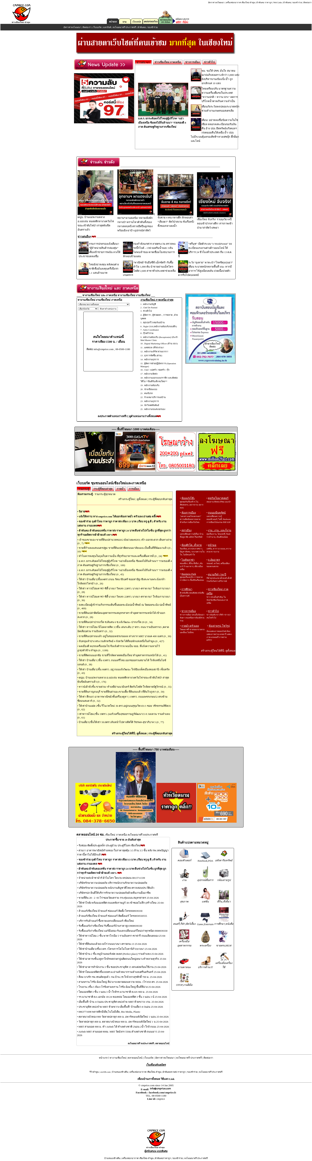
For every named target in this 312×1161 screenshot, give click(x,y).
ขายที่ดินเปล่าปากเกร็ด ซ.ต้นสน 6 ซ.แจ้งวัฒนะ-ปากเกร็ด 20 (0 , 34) (116, 622)
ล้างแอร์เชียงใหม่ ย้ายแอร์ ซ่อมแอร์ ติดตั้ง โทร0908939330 (110, 910)
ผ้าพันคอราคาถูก (163, 1158)
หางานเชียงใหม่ (118, 1057)
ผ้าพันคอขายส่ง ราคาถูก (174, 1072)
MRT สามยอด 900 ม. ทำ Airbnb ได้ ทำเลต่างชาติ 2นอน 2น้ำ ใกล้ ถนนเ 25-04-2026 (124, 1026)
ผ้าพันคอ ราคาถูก (264, 2)
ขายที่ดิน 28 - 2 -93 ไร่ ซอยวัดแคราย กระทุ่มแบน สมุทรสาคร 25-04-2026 (119, 897)
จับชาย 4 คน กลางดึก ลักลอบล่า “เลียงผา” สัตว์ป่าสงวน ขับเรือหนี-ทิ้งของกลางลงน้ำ (176, 220)
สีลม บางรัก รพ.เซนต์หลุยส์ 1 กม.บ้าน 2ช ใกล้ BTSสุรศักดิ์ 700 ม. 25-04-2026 (120, 976)
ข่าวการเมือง (192, 62)
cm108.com (105, 1072)
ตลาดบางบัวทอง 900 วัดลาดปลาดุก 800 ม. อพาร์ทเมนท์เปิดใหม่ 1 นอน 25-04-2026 (124, 1016)
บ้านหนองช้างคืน (120, 1072)
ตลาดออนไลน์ (162, 1043)
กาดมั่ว (121, 488)
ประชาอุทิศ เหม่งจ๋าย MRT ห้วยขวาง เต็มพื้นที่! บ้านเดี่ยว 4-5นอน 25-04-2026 (121, 1006)
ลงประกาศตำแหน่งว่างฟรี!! (113, 416)
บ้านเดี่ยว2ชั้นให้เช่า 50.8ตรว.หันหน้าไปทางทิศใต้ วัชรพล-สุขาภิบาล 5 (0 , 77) (121, 722)
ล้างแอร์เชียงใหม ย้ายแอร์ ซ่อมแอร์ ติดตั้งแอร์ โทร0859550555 (113, 915)
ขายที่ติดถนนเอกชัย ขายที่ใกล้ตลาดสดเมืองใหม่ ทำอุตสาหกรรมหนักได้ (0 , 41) (123, 655)
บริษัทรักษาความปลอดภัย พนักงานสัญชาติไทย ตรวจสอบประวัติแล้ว (116, 887)
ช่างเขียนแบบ (150, 389)
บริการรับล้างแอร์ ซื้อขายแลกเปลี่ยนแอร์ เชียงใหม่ (106, 920)
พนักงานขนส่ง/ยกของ (154, 409)
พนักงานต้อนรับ (151, 385)
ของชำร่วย (297, 2)
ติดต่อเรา (307, 2)
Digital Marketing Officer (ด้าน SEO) (161, 343)
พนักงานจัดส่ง (150, 374)
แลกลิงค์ (107, 27)
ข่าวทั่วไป (209, 62)
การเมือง (134, 488)
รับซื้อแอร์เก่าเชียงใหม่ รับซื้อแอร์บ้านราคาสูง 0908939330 (110, 925)
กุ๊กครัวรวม (148, 333)
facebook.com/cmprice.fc (162, 1092)
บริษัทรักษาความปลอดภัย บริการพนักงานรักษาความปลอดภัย (113, 882)
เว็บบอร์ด (97, 27)
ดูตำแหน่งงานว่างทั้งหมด (143, 416)
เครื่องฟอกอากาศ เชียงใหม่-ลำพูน (240, 2)
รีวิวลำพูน (94, 1072)
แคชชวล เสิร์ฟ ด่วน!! (154, 347)
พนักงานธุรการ (151, 359)
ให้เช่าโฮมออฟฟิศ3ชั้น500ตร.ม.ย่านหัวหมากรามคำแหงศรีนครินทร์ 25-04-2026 (122, 971)
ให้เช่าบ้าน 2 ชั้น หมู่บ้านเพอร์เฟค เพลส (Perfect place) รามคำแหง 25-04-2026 (121, 953)
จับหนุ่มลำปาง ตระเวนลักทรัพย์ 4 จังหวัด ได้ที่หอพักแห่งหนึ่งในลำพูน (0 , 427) (121, 641)
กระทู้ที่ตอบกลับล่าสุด (160, 499)
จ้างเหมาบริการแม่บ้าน (155, 397)
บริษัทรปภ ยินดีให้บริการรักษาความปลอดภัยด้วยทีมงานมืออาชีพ (115, 892)
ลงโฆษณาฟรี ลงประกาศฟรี (141, 1043)
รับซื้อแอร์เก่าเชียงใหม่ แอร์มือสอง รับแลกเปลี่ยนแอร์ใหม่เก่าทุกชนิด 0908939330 (123, 930)
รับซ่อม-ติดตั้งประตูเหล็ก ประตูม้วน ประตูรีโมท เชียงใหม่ (110, 845)
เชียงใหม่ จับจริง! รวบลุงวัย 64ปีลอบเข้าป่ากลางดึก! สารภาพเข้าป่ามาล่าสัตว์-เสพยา (215, 222)
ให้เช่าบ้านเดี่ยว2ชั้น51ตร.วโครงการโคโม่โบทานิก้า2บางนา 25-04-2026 (118, 948)
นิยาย (82, 511)
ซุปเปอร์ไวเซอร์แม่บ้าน (154, 322)
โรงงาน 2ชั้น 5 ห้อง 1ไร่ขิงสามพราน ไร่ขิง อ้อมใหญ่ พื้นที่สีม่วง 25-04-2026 (119, 986)
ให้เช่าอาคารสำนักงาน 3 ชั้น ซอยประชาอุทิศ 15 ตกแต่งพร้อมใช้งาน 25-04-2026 (122, 966)
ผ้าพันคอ (287, 2)
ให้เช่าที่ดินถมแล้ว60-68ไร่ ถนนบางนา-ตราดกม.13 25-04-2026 (113, 943)
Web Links (277, 2)
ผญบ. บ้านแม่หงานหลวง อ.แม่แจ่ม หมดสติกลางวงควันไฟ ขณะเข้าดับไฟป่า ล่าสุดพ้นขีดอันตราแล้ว (96, 222)
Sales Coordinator (151, 330)
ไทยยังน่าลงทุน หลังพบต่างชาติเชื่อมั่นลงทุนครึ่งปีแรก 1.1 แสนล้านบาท (104, 268)
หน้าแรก (103, 1057)
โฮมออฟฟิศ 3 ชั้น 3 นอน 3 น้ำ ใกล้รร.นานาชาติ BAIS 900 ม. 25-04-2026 (118, 991)
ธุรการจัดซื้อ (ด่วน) (153, 355)
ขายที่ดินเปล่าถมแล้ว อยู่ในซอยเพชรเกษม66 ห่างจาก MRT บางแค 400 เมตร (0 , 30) (125, 636)
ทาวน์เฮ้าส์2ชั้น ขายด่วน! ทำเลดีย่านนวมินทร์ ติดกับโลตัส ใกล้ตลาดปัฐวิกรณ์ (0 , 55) (125, 686)
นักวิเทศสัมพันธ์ (151, 405)
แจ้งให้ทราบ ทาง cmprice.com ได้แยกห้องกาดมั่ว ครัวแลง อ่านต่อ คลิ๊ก (118, 516)
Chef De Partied (150, 307)
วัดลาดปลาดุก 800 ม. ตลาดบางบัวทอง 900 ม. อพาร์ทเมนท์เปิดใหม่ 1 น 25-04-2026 (123, 1021)
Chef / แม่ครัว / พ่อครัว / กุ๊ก (157, 370)
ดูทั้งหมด (142, 499)
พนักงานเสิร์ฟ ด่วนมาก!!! (156, 351)
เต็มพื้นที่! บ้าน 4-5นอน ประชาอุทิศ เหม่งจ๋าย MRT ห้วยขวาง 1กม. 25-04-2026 (121, 1001)
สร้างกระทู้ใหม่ (126, 499)
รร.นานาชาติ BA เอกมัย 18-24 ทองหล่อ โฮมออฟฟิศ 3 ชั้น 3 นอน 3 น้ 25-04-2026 (123, 996)
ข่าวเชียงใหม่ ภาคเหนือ (168, 62)
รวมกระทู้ (83, 489)
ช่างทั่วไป (147, 311)
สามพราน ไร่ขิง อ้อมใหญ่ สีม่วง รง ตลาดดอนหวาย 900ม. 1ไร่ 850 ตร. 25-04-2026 (123, 981)
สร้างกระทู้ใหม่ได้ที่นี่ (123, 733)
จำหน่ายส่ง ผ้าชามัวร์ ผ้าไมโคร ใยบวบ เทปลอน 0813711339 (112, 877)
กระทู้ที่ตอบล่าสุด (103, 488)
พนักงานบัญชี (149, 304)
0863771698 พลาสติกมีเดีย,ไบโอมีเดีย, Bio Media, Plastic (109, 1011)
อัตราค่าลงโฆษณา (216, 2)
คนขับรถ (148, 393)
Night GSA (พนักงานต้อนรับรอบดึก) (160, 326)
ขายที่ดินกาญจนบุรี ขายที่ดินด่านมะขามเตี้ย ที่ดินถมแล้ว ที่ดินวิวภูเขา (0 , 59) (121, 691)
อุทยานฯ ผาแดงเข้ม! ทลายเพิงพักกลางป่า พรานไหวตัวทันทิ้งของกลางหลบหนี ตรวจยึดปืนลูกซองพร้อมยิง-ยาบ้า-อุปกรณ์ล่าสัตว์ (136, 222)
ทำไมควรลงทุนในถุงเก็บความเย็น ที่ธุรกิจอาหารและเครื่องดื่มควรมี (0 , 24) (121, 556)
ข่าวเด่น (143, 62)
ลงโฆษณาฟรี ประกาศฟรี (124, 27)
